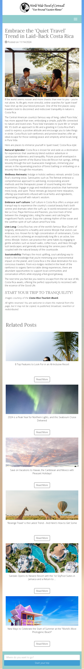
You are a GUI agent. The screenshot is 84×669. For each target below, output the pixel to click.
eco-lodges (38, 264)
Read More (42, 379)
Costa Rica (10, 282)
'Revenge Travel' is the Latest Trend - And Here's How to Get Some (42, 507)
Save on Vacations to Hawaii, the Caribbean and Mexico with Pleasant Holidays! (42, 456)
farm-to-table (34, 267)
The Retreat (55, 177)
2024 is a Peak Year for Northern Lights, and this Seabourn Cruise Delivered (42, 403)
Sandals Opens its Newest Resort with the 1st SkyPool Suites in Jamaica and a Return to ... (42, 562)
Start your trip (42, 662)
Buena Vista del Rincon (46, 159)
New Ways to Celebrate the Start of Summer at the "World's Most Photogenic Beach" (42, 615)
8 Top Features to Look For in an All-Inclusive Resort (42, 349)
